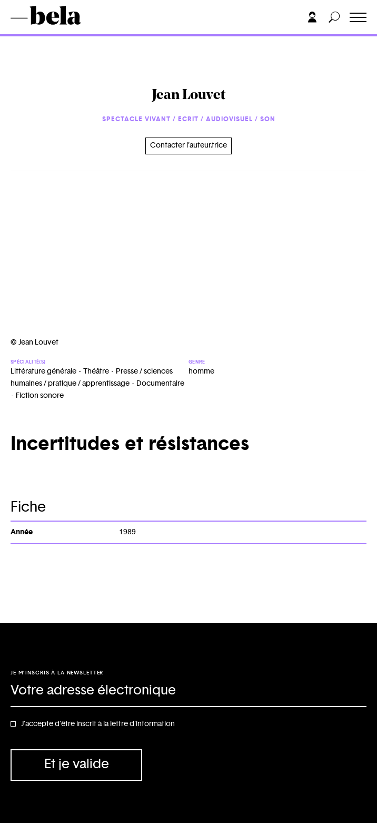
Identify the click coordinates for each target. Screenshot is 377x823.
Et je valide (76, 764)
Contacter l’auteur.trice (188, 145)
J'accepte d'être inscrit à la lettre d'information (98, 724)
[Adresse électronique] (188, 691)
